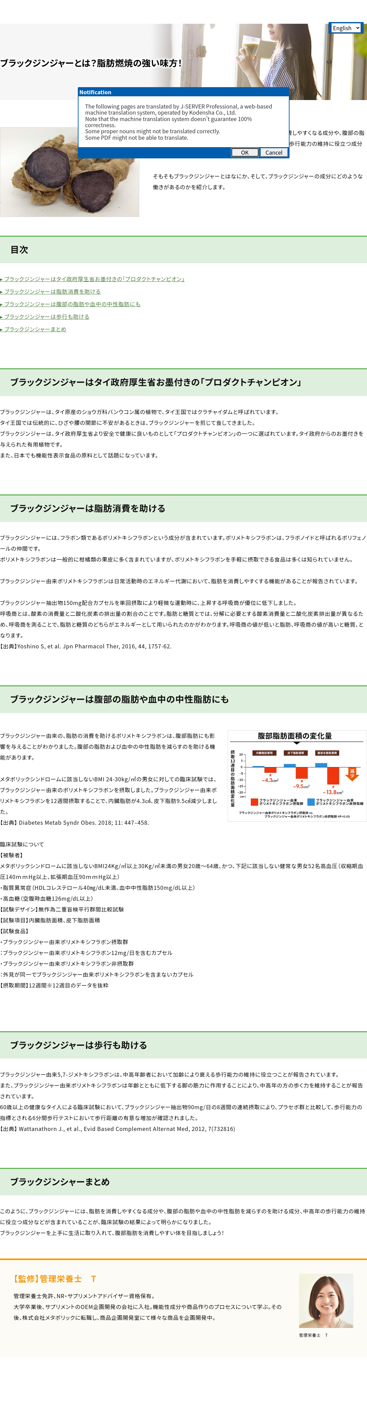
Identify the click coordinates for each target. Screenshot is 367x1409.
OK (244, 152)
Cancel (273, 152)
